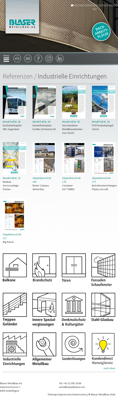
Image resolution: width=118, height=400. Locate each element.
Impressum (65, 394)
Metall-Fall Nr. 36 (41, 121)
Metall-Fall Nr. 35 (71, 121)
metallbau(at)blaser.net (72, 387)
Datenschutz (80, 394)
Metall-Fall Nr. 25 (11, 178)
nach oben (109, 368)
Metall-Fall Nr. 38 (11, 121)
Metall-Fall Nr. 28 (101, 121)
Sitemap (52, 394)
